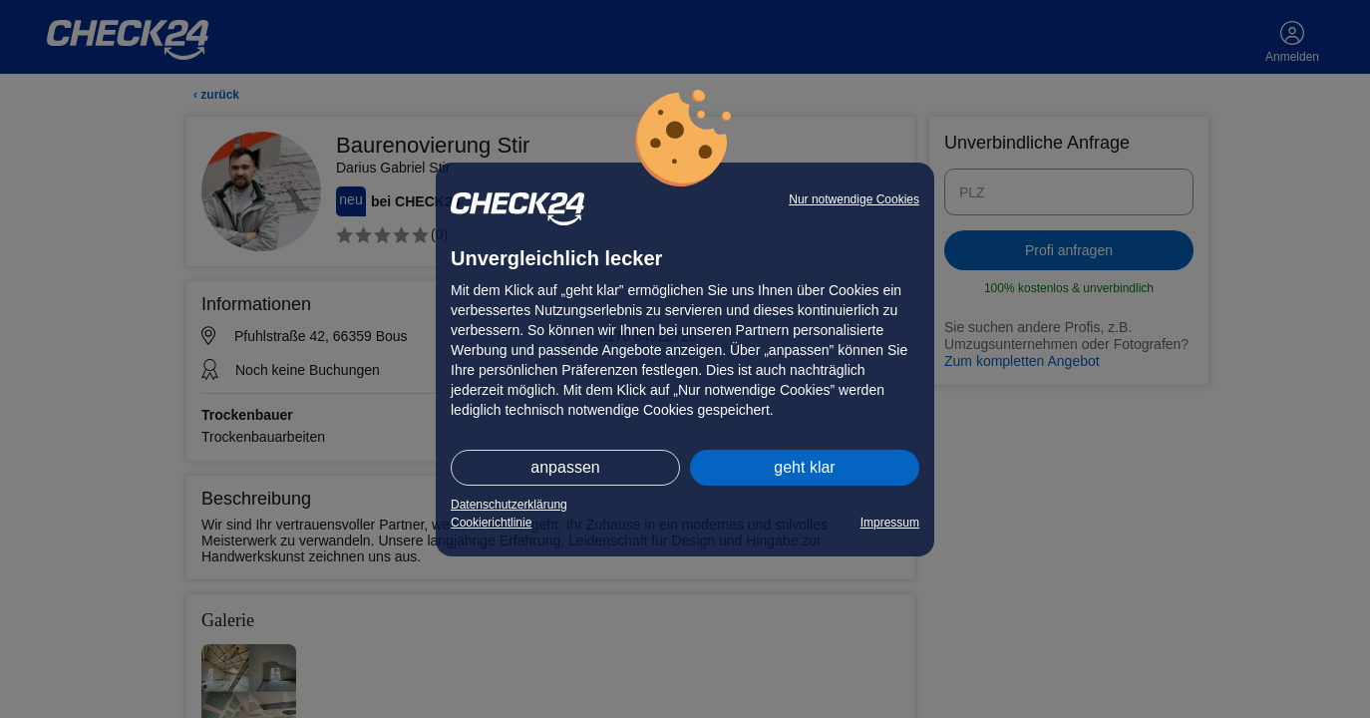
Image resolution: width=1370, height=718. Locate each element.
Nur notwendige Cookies (854, 199)
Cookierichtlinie (491, 523)
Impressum (889, 523)
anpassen (564, 467)
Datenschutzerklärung (509, 505)
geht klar (804, 467)
